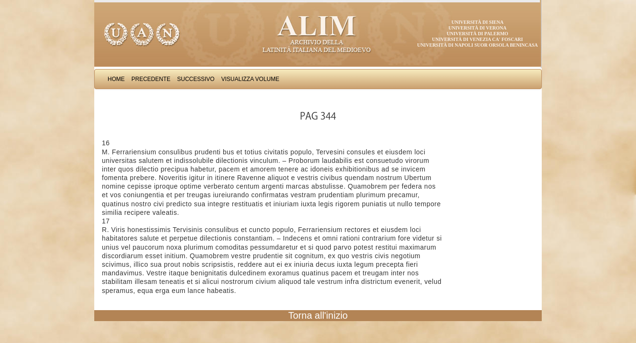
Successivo (196, 79)
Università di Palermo (477, 33)
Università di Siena (477, 22)
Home (116, 79)
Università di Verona (477, 27)
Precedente (150, 79)
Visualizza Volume (250, 79)
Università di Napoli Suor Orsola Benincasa (477, 45)
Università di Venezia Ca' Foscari (477, 39)
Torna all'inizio (318, 315)
